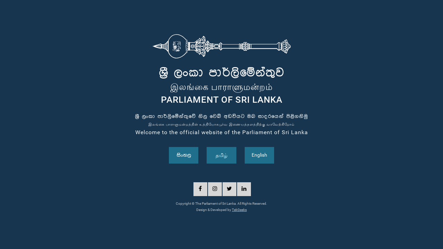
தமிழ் (221, 155)
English (259, 155)
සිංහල (184, 155)
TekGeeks (239, 210)
